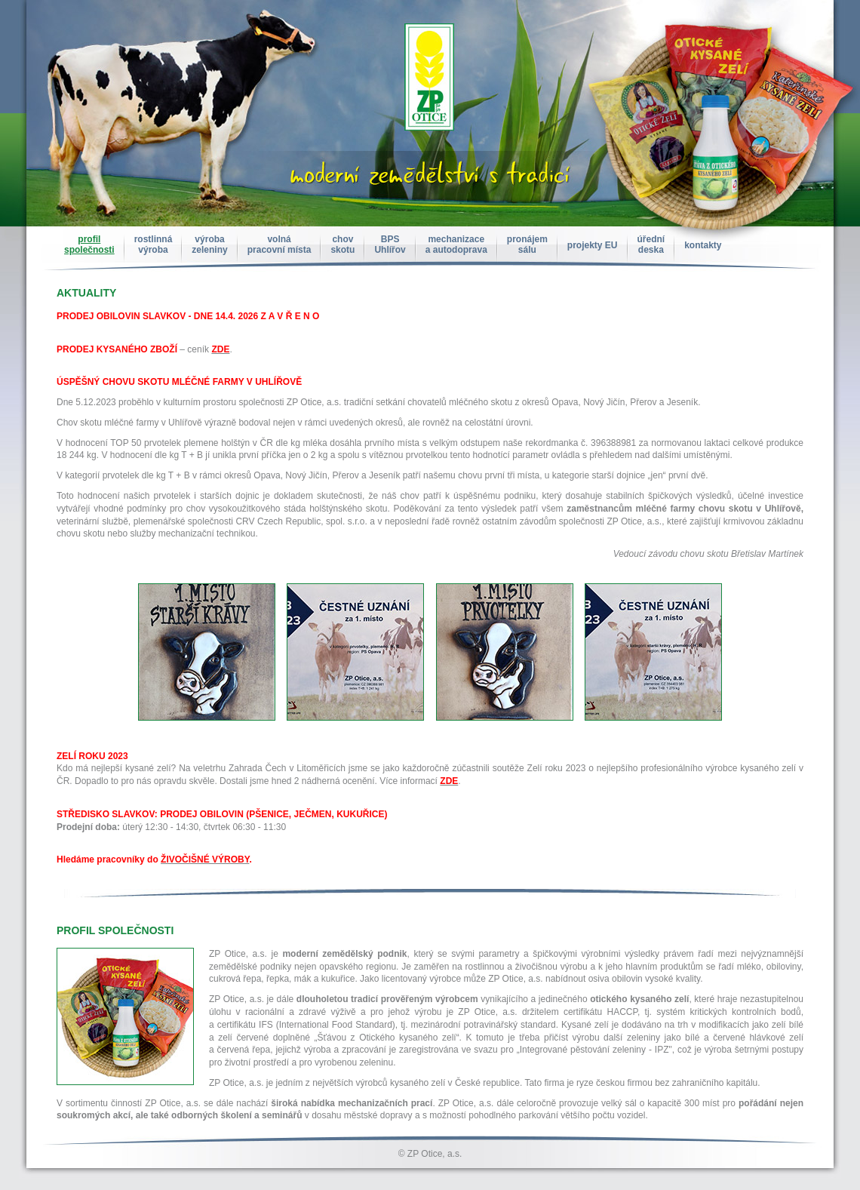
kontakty (702, 245)
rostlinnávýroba (153, 244)
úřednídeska (651, 244)
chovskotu (342, 244)
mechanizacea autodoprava (456, 244)
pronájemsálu (527, 244)
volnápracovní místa (279, 244)
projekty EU (592, 245)
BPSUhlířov (389, 244)
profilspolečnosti (89, 244)
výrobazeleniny (209, 244)
